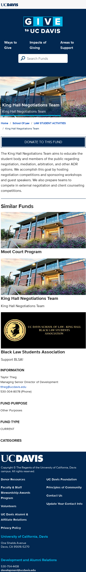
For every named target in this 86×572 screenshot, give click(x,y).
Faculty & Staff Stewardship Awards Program (15, 492)
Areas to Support (67, 45)
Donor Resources (13, 479)
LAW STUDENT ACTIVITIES (50, 123)
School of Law (21, 123)
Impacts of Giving (38, 45)
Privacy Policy (11, 528)
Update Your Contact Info (64, 503)
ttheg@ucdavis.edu (13, 386)
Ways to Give (10, 45)
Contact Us (54, 495)
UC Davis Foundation (61, 479)
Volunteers (8, 506)
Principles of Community (64, 487)
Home (4, 123)
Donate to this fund (43, 141)
